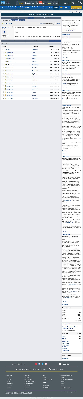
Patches (63, 377)
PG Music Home (6, 12)
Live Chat (44, 3)
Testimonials (28, 385)
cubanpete (42, 23)
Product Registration (66, 387)
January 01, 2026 (66, 234)
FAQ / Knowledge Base (67, 379)
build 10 (72, 67)
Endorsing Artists (29, 383)
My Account (46, 385)
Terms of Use (64, 392)
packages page (68, 297)
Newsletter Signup (47, 379)
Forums (13, 12)
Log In (78, 12)
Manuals (63, 381)
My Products (46, 387)
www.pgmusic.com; (9, 393)
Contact (9, 379)
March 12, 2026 (65, 74)
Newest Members (66, 324)
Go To (21, 20)
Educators (9, 385)
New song (7, 49)
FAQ (51, 14)
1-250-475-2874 (53, 1)
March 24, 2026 (65, 60)
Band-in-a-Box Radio (30, 381)
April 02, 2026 (65, 37)
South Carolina (5, 37)
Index (31, 17)
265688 (58, 23)
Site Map (75, 392)
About (8, 377)
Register (72, 12)
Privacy (70, 392)
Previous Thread (15, 17)
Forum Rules (45, 14)
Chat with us (55, 369)
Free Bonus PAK (69, 222)
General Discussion (21, 12)
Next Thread (47, 17)
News (44, 377)
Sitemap (9, 387)
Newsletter (66, 364)
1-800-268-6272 (46, 1)
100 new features (67, 200)
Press (8, 381)
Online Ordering (55, 3)
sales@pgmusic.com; (18, 393)
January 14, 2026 (66, 156)
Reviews (27, 387)
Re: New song (8, 23)
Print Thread (14, 20)
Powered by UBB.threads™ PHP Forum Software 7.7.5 (41, 398)
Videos (62, 383)
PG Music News (66, 34)
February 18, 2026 (66, 105)
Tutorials (63, 385)
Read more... (65, 57)
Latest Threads (37, 14)
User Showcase (32, 12)
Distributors (10, 383)
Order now (64, 150)
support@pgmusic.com (27, 393)
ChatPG (64, 18)
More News (65, 304)
